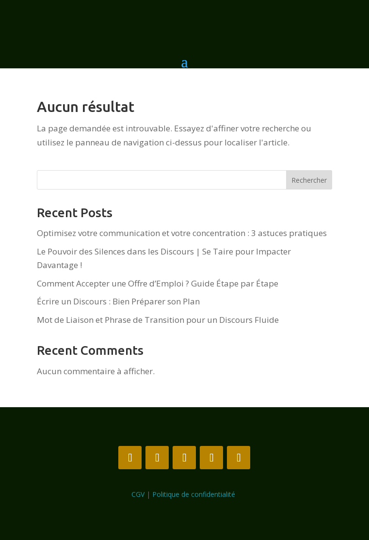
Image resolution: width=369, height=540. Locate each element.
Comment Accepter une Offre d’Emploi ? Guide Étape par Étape (157, 283)
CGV (137, 494)
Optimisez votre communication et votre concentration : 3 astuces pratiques (182, 232)
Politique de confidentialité (194, 494)
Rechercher (309, 180)
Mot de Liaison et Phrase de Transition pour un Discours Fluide (158, 319)
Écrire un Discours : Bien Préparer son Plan (118, 301)
